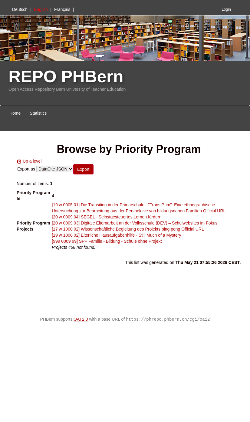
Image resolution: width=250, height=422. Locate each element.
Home (15, 113)
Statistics (38, 113)
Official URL (214, 210)
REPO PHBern (65, 76)
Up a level (32, 161)
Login (226, 9)
